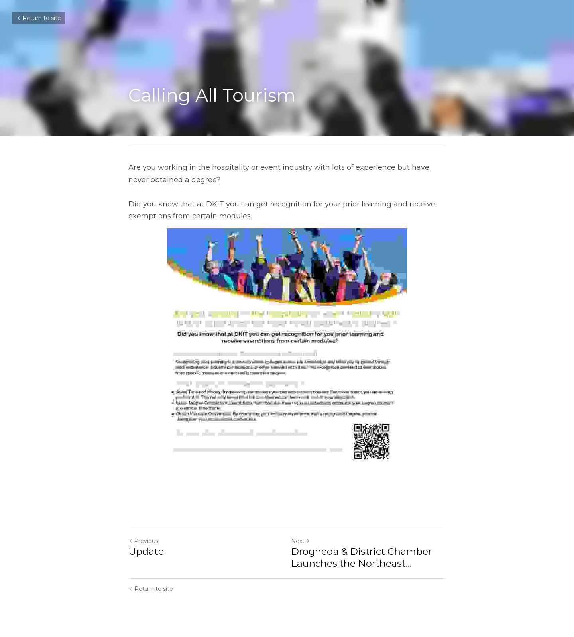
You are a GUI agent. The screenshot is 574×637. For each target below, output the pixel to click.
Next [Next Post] (300, 541)
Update (146, 551)
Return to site (38, 18)
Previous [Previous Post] (143, 541)
